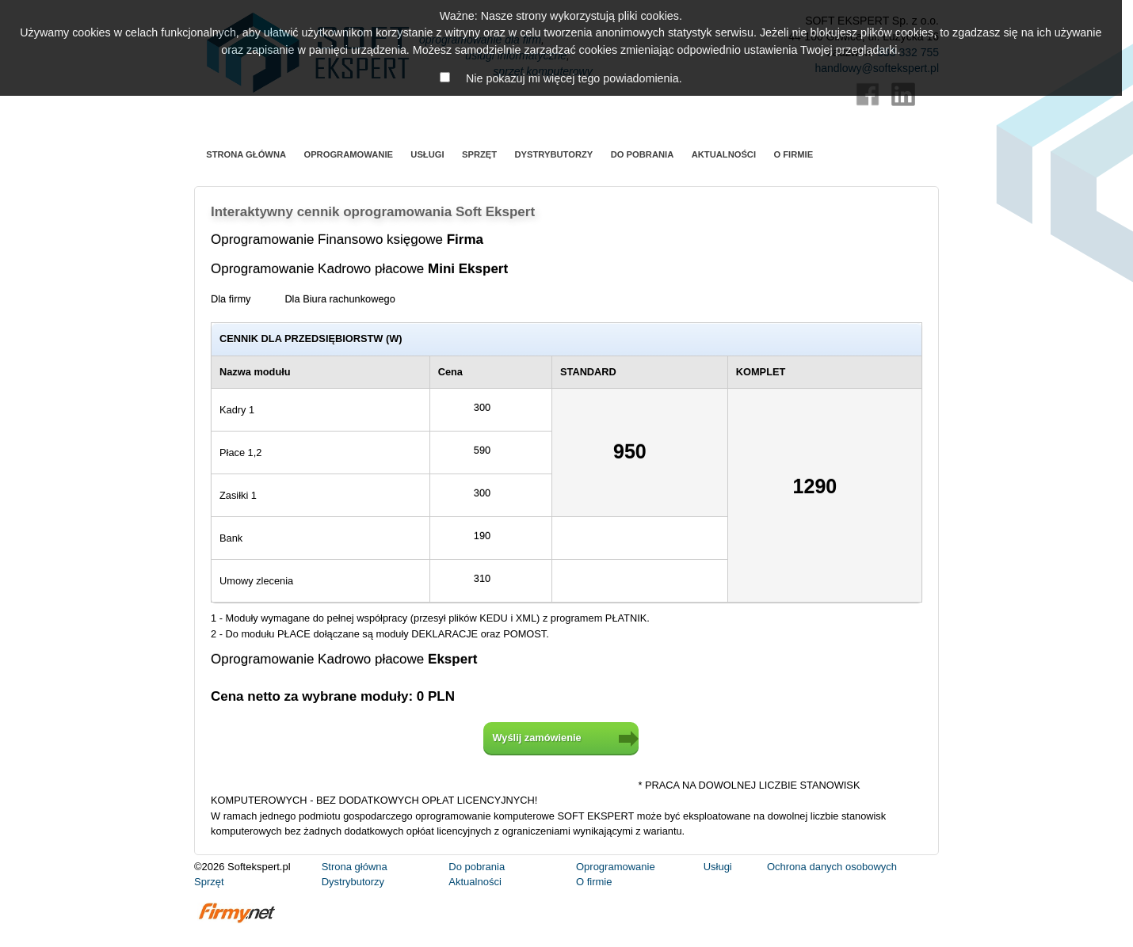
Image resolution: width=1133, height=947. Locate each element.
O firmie (793, 154)
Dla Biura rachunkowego (348, 298)
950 (639, 452)
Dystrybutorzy (553, 154)
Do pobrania (642, 154)
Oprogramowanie (348, 154)
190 (491, 534)
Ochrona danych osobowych (832, 867)
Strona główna (246, 154)
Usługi (427, 154)
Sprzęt (479, 154)
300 (491, 406)
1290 (825, 487)
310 (491, 577)
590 (491, 449)
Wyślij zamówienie (537, 738)
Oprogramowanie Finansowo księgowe (358, 239)
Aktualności (724, 154)
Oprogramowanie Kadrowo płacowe (370, 268)
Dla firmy (239, 298)
